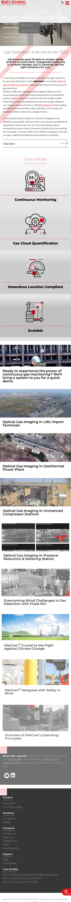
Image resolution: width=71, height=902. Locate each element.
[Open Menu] (67, 3)
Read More (9, 143)
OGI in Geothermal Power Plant (22, 878)
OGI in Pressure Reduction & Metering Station (30, 874)
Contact (67, 894)
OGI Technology (12, 807)
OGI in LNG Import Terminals (20, 882)
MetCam (14, 759)
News (6, 844)
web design (62, 899)
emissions (45, 104)
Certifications (11, 848)
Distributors (60, 13)
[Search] (62, 2)
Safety (6, 822)
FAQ (44, 13)
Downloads (10, 863)
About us (8, 837)
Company (29, 13)
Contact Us (9, 833)
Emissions (9, 818)
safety (14, 97)
